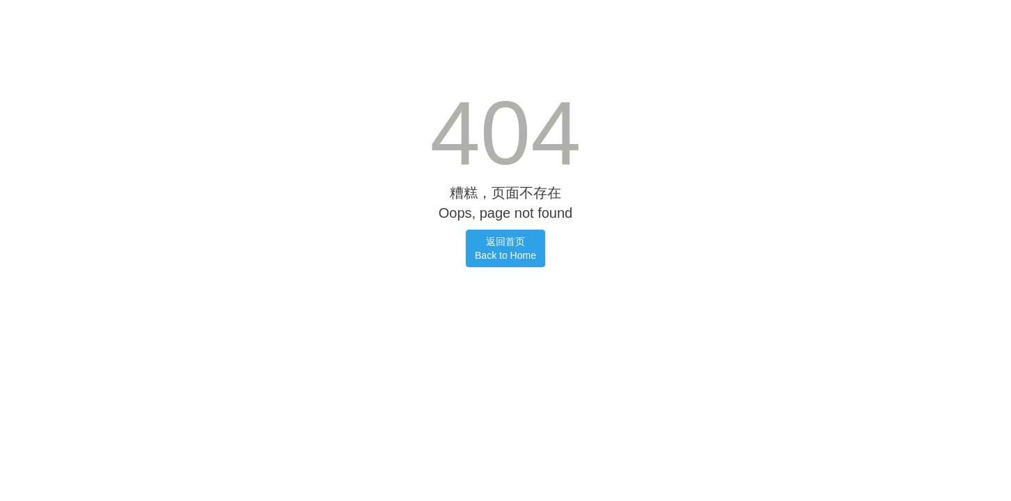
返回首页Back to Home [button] (505, 248)
